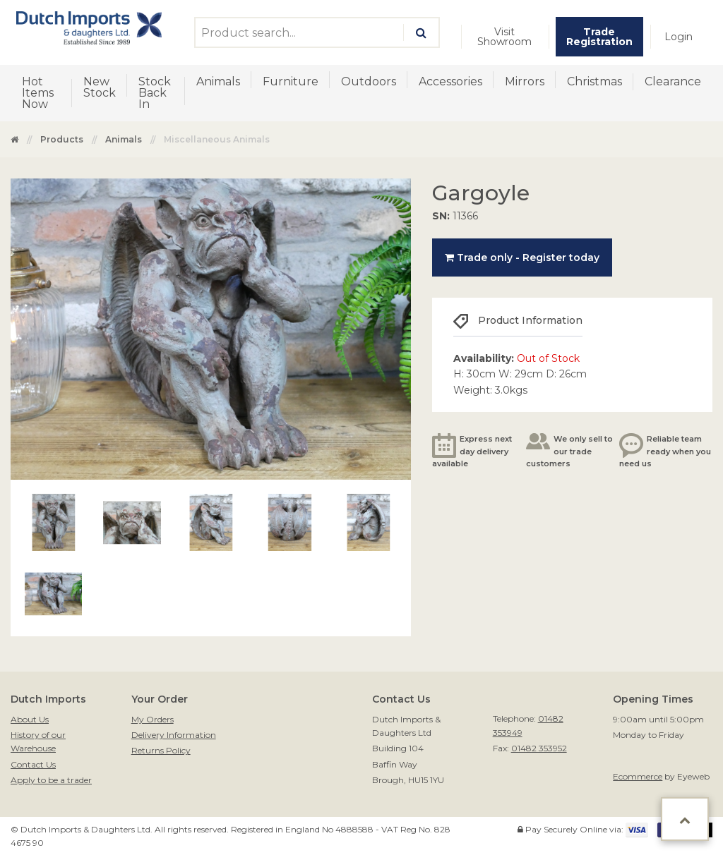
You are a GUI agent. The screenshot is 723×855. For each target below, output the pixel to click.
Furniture (290, 81)
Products (61, 139)
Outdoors (368, 81)
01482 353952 (539, 748)
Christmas (594, 81)
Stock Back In (154, 93)
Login (678, 36)
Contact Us (33, 764)
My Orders (152, 719)
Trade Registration (599, 36)
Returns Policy (161, 750)
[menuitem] (505, 36)
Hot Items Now (38, 93)
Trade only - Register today (522, 257)
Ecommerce (637, 776)
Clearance (673, 81)
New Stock (99, 87)
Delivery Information (173, 734)
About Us (30, 719)
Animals (218, 81)
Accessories (450, 81)
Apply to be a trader (51, 780)
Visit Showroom (504, 36)
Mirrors (524, 81)
